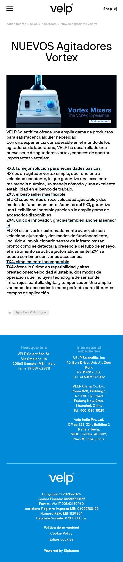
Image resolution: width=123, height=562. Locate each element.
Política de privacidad (61, 527)
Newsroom (49, 24)
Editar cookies (61, 539)
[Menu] (9, 8)
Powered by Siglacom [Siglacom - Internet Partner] (61, 550)
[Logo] (61, 9)
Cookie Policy (61, 533)
